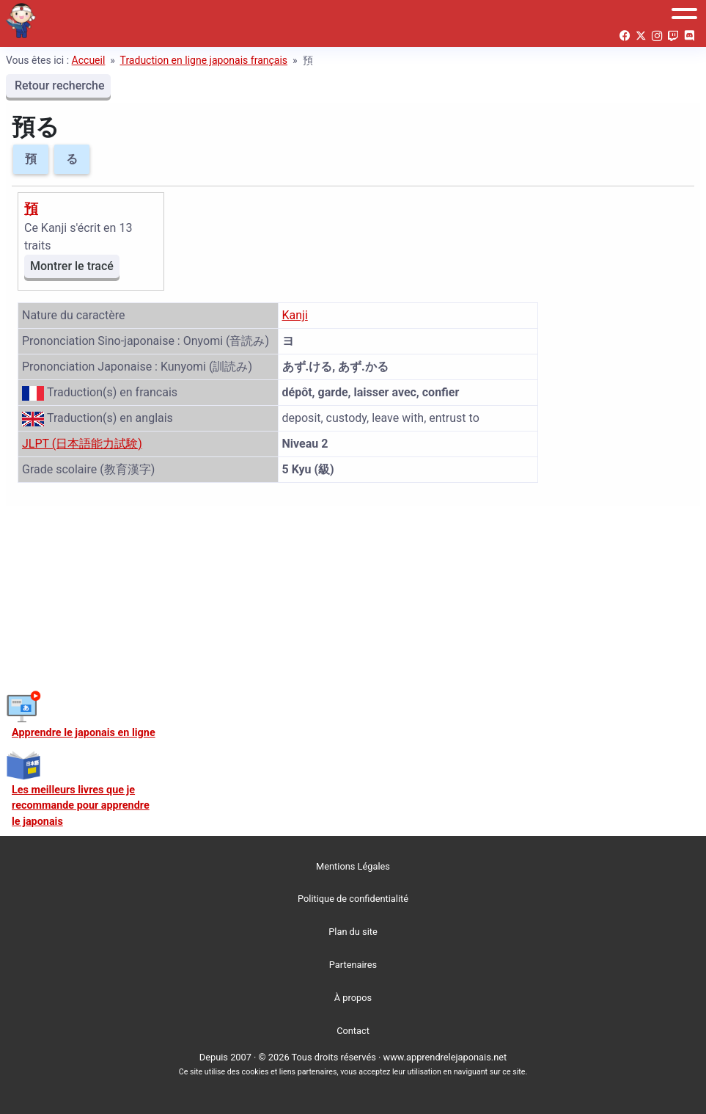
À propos (353, 997)
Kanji (295, 315)
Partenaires (353, 964)
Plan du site (353, 931)
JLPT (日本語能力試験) (82, 444)
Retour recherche (58, 85)
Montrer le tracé (72, 266)
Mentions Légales (353, 866)
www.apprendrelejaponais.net (445, 1057)
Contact (353, 1030)
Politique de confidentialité (353, 898)
